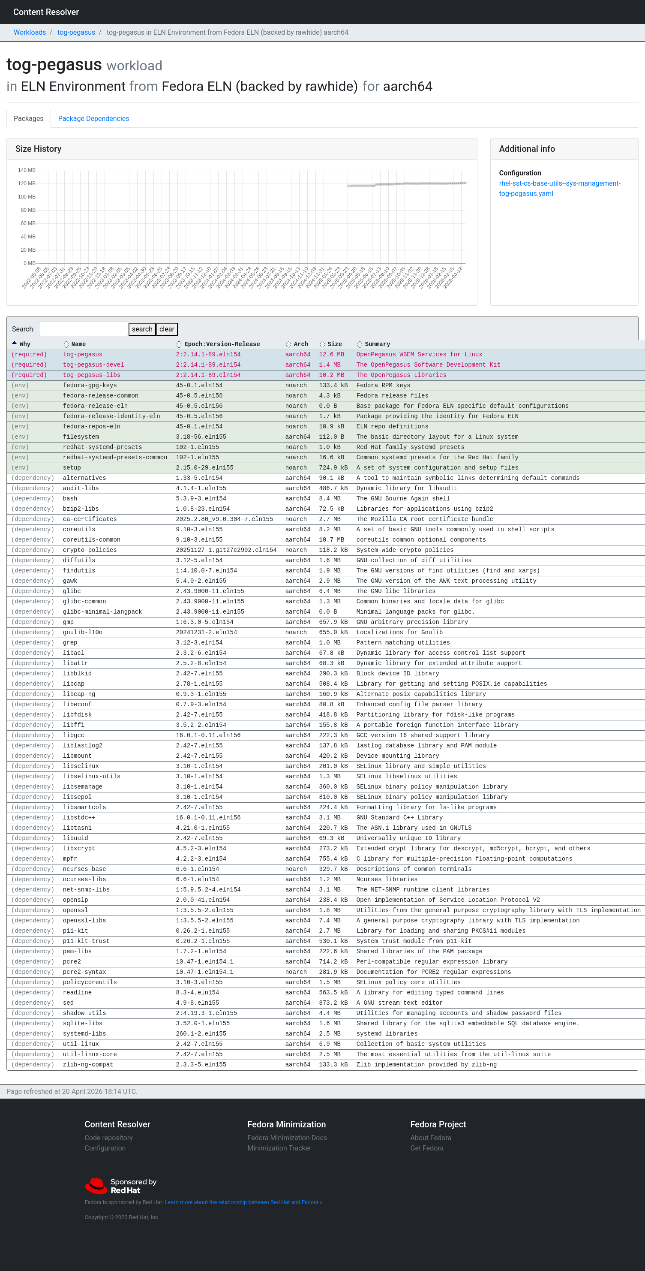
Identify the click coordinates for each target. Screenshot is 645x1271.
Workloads (30, 32)
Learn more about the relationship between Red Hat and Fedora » (244, 1202)
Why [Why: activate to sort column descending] (25, 344)
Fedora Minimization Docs (287, 1138)
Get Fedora (427, 1148)
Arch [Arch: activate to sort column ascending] (301, 344)
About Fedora (431, 1138)
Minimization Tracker (280, 1148)
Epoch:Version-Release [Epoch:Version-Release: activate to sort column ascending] (222, 344)
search (142, 329)
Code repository (109, 1138)
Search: (70, 329)
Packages (29, 118)
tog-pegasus (76, 32)
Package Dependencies (93, 118)
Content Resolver (46, 12)
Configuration (105, 1148)
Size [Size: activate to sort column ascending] (334, 344)
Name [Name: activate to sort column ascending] (79, 344)
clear (166, 329)
